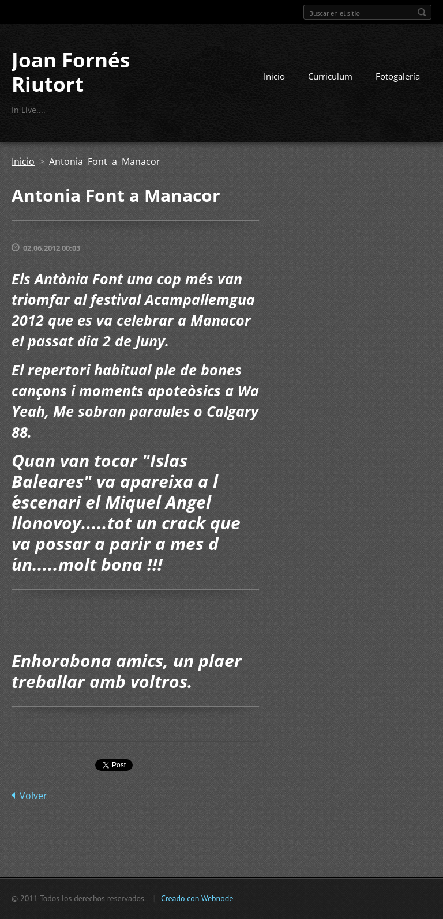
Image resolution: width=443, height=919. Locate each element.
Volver (33, 795)
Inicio (274, 76)
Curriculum (330, 76)
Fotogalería (398, 76)
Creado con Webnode (197, 898)
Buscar (421, 12)
